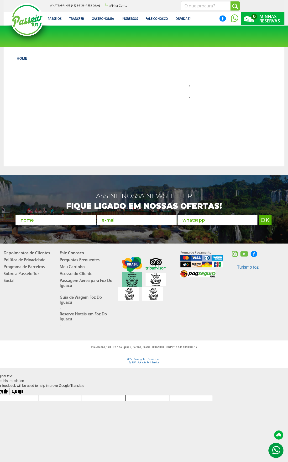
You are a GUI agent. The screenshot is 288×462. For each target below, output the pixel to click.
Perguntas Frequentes (80, 258)
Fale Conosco (72, 252)
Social (9, 279)
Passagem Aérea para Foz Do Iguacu (86, 282)
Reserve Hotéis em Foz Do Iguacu (83, 315)
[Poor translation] (17, 390)
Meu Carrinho (72, 265)
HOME (22, 59)
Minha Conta (118, 6)
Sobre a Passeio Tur (21, 272)
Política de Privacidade (24, 258)
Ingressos (130, 19)
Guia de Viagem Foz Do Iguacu (81, 298)
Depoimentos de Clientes (27, 252)
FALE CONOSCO (157, 19)
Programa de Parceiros (24, 265)
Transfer (76, 19)
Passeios (55, 19)
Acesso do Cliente (76, 272)
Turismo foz (248, 265)
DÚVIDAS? (183, 19)
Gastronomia (103, 19)
